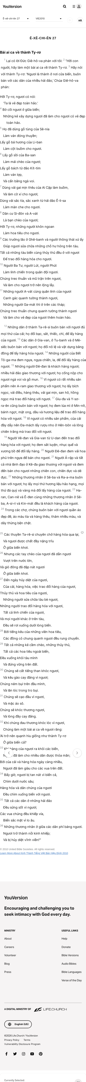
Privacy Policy (11, 1039)
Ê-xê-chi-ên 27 (16, 18)
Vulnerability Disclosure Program (22, 1044)
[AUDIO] (70, 20)
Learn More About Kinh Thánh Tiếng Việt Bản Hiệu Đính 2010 (34, 853)
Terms (27, 1039)
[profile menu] (76, 6)
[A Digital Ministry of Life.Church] (43, 1007)
